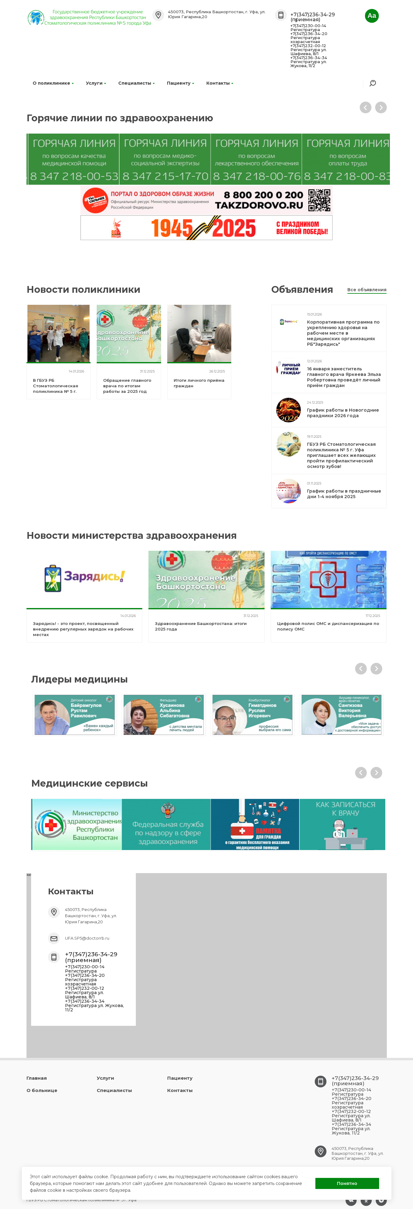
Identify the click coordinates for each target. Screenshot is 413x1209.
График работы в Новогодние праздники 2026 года (343, 412)
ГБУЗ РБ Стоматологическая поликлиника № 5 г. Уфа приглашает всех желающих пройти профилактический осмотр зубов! (341, 455)
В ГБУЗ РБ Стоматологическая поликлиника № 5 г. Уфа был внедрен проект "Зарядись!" (55, 391)
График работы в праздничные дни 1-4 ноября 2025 (344, 493)
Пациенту (180, 83)
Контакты (219, 83)
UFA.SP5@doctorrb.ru (87, 938)
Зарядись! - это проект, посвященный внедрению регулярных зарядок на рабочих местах (83, 629)
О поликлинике (53, 83)
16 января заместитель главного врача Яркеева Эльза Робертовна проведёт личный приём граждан (344, 377)
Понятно (347, 1183)
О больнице (41, 1090)
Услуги (96, 83)
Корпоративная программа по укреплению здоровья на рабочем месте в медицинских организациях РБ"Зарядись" (343, 333)
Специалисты (136, 83)
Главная (36, 1078)
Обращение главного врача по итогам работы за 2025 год (127, 386)
